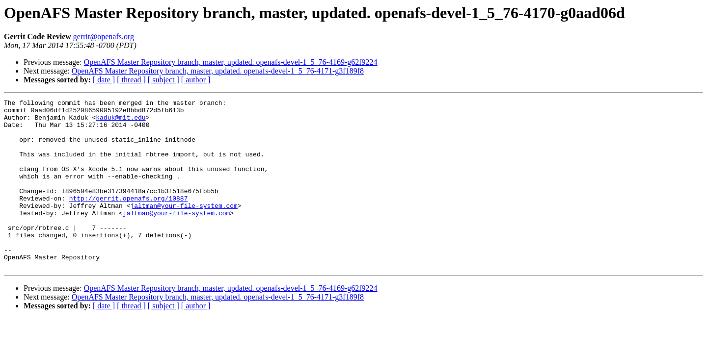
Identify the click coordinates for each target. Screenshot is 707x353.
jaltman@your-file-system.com (183, 227)
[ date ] (104, 80)
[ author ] (196, 80)
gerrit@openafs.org (103, 36)
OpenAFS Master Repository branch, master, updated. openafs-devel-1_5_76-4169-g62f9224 (231, 62)
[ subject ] (163, 80)
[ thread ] (131, 80)
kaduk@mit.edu (120, 121)
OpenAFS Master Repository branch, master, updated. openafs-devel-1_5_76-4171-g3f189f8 (218, 71)
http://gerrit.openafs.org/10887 (128, 218)
